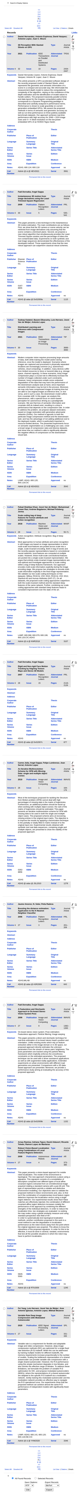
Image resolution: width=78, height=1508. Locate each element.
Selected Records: (46, 1478)
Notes (10, 167)
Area (9, 163)
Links (74, 32)
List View (56, 28)
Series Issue (29, 155)
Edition (54, 154)
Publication (31, 53)
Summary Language (31, 142)
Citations (64, 28)
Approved (55, 167)
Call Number (10, 172)
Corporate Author (11, 130)
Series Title (31, 148)
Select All (8, 28)
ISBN (28, 160)
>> (39, 23)
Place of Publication (31, 136)
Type (53, 45)
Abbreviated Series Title (56, 149)
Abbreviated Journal (56, 54)
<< (39, 10)
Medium (54, 160)
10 (40, 21)
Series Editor (10, 149)
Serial (53, 171)
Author (10, 36)
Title (9, 45)
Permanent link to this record (40, 177)
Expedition (31, 163)
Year (9, 53)
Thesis (54, 129)
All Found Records (23, 1478)
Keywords (11, 75)
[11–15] (39, 27)
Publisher (11, 135)
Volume (10, 69)
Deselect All (18, 28)
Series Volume (10, 155)
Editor (53, 135)
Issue (28, 69)
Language (11, 141)
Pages (54, 69)
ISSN (9, 160)
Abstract (11, 81)
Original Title (54, 142)
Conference (56, 163)
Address (11, 126)
